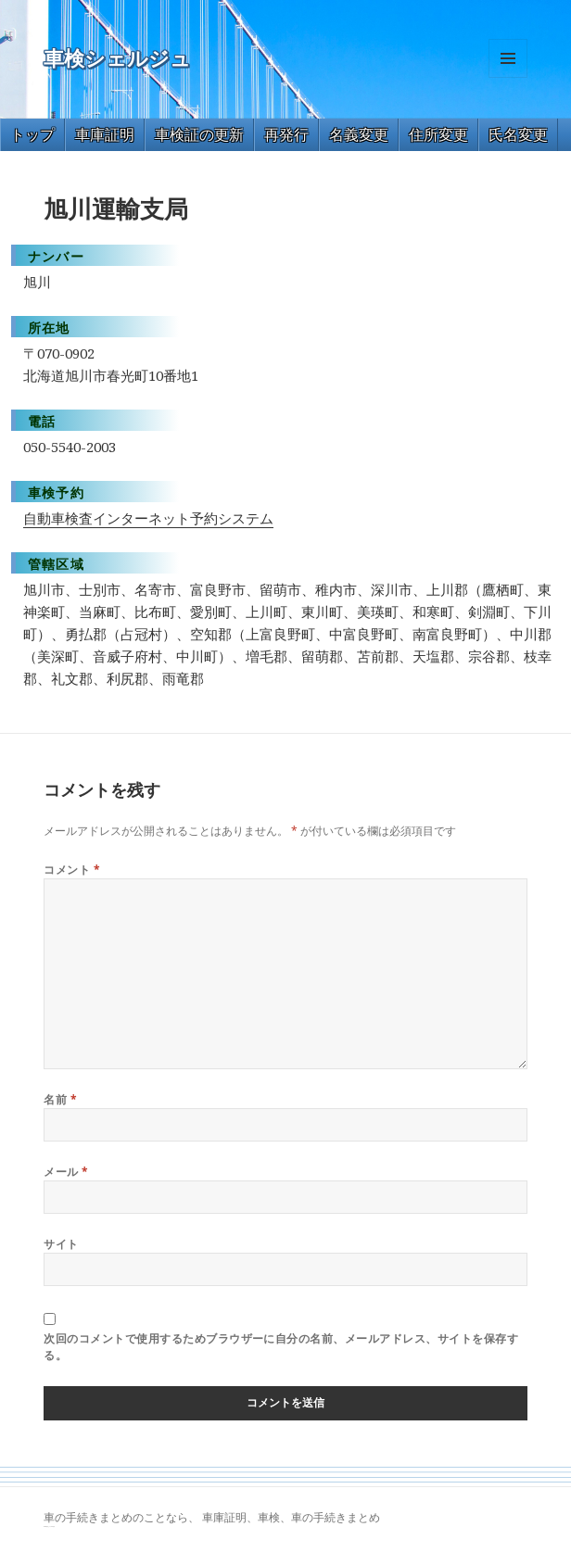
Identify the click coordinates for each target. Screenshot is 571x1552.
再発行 (286, 134)
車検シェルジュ (117, 58)
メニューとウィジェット (508, 77)
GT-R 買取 (46, 1526)
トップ (32, 134)
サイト (61, 1244)
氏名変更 (518, 134)
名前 (60, 1099)
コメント (72, 869)
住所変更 (438, 134)
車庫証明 (104, 134)
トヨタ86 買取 (51, 1526)
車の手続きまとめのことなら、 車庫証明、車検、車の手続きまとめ (212, 1517)
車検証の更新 (199, 134)
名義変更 (358, 134)
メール (66, 1172)
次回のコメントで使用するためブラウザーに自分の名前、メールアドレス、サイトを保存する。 (281, 1347)
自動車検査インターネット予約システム (148, 518)
